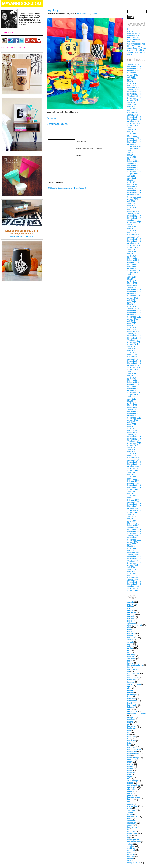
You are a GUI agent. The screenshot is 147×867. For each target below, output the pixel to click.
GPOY (130, 697)
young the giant (133, 863)
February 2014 (133, 357)
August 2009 (132, 470)
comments (131, 633)
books (129, 621)
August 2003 (132, 590)
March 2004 (132, 576)
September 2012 (134, 393)
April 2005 (131, 548)
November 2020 (134, 193)
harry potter (132, 701)
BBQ (129, 608)
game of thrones (134, 684)
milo (129, 755)
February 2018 (133, 260)
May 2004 (131, 571)
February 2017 (133, 285)
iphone (130, 722)
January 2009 (133, 483)
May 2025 (131, 81)
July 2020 (131, 201)
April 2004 (131, 573)
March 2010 (132, 456)
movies (130, 766)
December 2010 (134, 437)
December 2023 (134, 117)
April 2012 (131, 403)
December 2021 (134, 165)
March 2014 (132, 355)
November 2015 (134, 313)
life (128, 734)
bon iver (130, 619)
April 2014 (131, 353)
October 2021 (133, 169)
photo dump (132, 789)
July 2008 (131, 491)
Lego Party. (53, 10)
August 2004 (132, 565)
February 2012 (133, 407)
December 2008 (134, 485)
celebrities (131, 623)
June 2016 (131, 302)
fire (128, 667)
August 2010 (132, 445)
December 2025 (134, 66)
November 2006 (134, 531)
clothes (130, 629)
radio (129, 802)
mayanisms (132, 751)
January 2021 (133, 188)
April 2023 (131, 134)
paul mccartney (133, 785)
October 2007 (133, 508)
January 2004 (133, 580)
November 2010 (134, 439)
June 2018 (131, 252)
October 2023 (133, 121)
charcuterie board (134, 625)
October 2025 (133, 71)
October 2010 (133, 441)
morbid (130, 764)
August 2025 (132, 75)
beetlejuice (131, 612)
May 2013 (131, 376)
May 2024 (131, 106)
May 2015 (131, 325)
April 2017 (131, 281)
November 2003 (134, 584)
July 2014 (131, 346)
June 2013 (131, 374)
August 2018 (132, 247)
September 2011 (134, 418)
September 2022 (134, 146)
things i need (132, 833)
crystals (130, 642)
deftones (131, 646)
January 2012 (133, 409)
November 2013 (134, 363)
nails (129, 774)
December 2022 (134, 140)
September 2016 (134, 296)
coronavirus (81, 14)
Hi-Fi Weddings (133, 46)
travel (129, 835)
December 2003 (134, 582)
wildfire (130, 852)
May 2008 (131, 493)
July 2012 (131, 397)
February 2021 (133, 186)
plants (129, 793)
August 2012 (132, 395)
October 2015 (133, 315)
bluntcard (131, 617)
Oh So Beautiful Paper (136, 48)
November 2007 (134, 506)
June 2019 (131, 226)
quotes (130, 800)
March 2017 (132, 283)
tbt (128, 829)
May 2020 (131, 205)
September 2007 (134, 510)
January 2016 (133, 308)
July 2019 (131, 224)
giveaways (131, 694)
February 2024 (133, 113)
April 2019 (131, 231)
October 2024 (133, 96)
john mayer (132, 726)
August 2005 (132, 542)
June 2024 (131, 104)
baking (130, 606)
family (129, 661)
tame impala (132, 827)
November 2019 (134, 218)
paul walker (132, 787)
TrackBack (80, 188)
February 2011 (133, 432)
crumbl (130, 640)
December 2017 (134, 264)
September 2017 (134, 270)
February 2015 (133, 331)
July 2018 (131, 249)
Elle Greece (132, 31)
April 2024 (131, 108)
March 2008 (132, 498)
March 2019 (132, 233)
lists (129, 739)
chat (129, 627)
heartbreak (131, 705)
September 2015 (134, 317)
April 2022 (131, 157)
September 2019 (134, 222)
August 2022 (132, 148)
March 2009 (132, 479)
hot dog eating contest (136, 713)
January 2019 (133, 237)
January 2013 (133, 384)
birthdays (131, 614)
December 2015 (134, 310)
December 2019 (134, 216)
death (129, 644)
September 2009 (134, 468)
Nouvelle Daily (133, 35)
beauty (130, 610)
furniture (130, 682)
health (129, 703)
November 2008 (134, 487)
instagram (131, 718)
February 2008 (133, 500)
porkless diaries (133, 798)
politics (130, 795)
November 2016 (134, 292)
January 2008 (133, 502)
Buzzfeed (131, 29)
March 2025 (132, 85)
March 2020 (132, 209)
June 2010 (131, 449)
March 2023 (132, 136)
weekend (131, 850)
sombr (130, 819)
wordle (130, 859)
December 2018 (134, 239)
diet (128, 650)
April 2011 (131, 428)
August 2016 (132, 298)
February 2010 (133, 458)
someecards (132, 821)
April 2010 (131, 454)
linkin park (131, 737)
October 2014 (133, 340)
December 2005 (134, 538)
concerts (130, 636)
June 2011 (131, 424)
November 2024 (134, 94)
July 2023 (131, 127)
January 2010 (133, 460)
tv (128, 837)
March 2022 (132, 159)
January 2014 (133, 359)
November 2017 (134, 266)
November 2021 (134, 167)
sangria (130, 812)
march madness (134, 749)
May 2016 (131, 304)
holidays (130, 707)
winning (130, 854)
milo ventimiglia (133, 758)
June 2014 (131, 348)
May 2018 (131, 254)
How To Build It (133, 33)
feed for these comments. (59, 188)
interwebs (131, 720)
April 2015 (131, 327)
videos (130, 844)
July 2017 (131, 275)
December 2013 (134, 361)
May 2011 (131, 426)
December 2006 (134, 529)
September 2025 (134, 73)
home (129, 709)
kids (129, 730)
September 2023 (134, 123)
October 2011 (133, 416)
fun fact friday (133, 678)
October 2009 (133, 466)
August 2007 (132, 512)
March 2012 (132, 405)
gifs (128, 688)
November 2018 (134, 241)
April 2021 (131, 182)
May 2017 (131, 279)
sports (129, 825)
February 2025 (133, 87)
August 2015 (132, 319)
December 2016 (134, 289)
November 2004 (134, 559)
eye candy (131, 659)
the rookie (131, 831)
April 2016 (131, 306)
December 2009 (134, 462)
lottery (129, 743)
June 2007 (131, 517)
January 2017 (133, 287)
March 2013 (132, 380)
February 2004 (133, 578)
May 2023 (131, 132)
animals (130, 602)
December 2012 (134, 386)
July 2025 (131, 77)
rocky (129, 808)
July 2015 (131, 321)
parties (94, 14)
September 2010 (134, 443)
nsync (129, 776)
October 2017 (133, 268)
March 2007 (132, 523)
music (129, 770)
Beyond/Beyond (134, 40)
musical (130, 772)
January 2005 (133, 555)
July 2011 (131, 422)
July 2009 (131, 472)
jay (128, 724)
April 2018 (131, 256)
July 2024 (131, 102)
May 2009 (131, 475)
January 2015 (133, 334)
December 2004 (134, 557)
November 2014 (134, 338)
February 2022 (133, 161)
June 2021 (131, 178)
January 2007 (133, 527)
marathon (131, 747)
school (130, 814)
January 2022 (133, 163)
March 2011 (132, 430)
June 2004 (131, 569)
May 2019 (131, 228)
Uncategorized (133, 840)
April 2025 (131, 83)
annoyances (132, 604)
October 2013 (133, 365)
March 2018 (132, 258)
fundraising (131, 680)
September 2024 (134, 98)
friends (130, 675)
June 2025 (131, 79)
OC (128, 779)
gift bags (130, 690)
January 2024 (133, 115)
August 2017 (132, 273)
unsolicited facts (134, 842)
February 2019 (133, 235)
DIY (89, 14)
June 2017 (131, 277)
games (130, 686)
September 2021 (134, 172)
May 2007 (131, 519)
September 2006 (134, 533)
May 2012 (131, 401)
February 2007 (133, 525)
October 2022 (133, 144)
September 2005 (134, 540)
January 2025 (133, 90)
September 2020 (134, 197)
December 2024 (134, 92)
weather (130, 846)
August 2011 (132, 420)
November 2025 (134, 69)
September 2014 (134, 342)
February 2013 (133, 382)
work (129, 861)
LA (128, 732)
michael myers (133, 753)
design (130, 648)
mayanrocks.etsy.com (21, 236)
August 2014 (132, 344)
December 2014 (134, 336)
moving (130, 768)
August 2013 (132, 369)
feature (130, 663)
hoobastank (132, 711)
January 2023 (133, 138)
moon (129, 762)
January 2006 (133, 536)
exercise (130, 657)
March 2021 (132, 184)
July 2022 (131, 151)
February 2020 (133, 212)
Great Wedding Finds (136, 44)
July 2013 (131, 371)
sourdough (131, 823)
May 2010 (131, 451)
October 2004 (133, 561)
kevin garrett (132, 728)
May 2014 (131, 350)
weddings (131, 848)
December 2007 (134, 504)
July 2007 (131, 515)
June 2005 (131, 544)
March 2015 (132, 329)
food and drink (133, 673)
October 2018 (133, 243)
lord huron (131, 741)
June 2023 (131, 130)
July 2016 (131, 300)
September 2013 (134, 367)
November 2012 (134, 388)
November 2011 (134, 414)
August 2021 (132, 174)
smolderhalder (133, 816)
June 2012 (131, 399)
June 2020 (131, 203)
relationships (132, 806)
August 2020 (132, 199)
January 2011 (133, 435)
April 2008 (131, 496)
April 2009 (131, 477)
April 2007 (131, 521)
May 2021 (131, 180)
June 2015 (131, 323)
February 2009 (133, 481)
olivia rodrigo (132, 781)
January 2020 (133, 214)
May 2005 (131, 546)
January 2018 (133, 262)
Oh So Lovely (133, 37)
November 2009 (134, 464)
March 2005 (132, 550)
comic (129, 631)
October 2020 (133, 195)
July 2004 (131, 567)
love (129, 745)
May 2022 (131, 155)
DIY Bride (131, 42)
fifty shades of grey (135, 665)
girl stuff (130, 692)
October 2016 (133, 294)
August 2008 (132, 489)
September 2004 (134, 563)
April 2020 (131, 207)
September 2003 (134, 588)
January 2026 (133, 64)
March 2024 (132, 111)
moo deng (131, 760)
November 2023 (134, 119)
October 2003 (133, 586)
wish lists (131, 856)
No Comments (53, 118)
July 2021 (131, 176)
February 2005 (133, 552)
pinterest (131, 791)
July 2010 (131, 447)
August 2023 (132, 125)
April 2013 (131, 378)
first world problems (135, 669)
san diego (131, 810)
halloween (131, 699)
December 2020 (134, 191)
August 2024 (132, 100)
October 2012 (133, 390)
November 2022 (134, 142)
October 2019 (133, 220)
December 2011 (134, 411)
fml (128, 671)
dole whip (131, 654)
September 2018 (134, 245)
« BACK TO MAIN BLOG (57, 124)
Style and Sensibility (135, 50)
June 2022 (131, 153)
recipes (130, 804)
